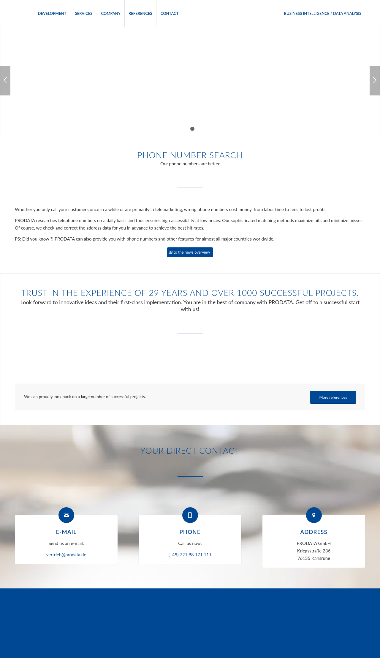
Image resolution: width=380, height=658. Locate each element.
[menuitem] (52, 13)
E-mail (66, 531)
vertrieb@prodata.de (66, 554)
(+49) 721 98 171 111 (189, 554)
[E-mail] (66, 515)
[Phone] (190, 515)
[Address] (314, 515)
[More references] (333, 397)
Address (313, 531)
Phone (189, 531)
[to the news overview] (190, 252)
